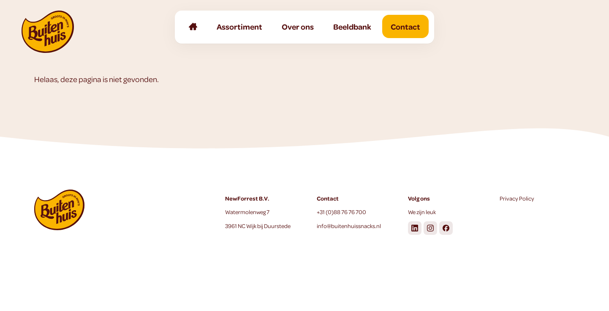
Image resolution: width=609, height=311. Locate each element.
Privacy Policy (517, 198)
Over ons (298, 26)
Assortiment (239, 26)
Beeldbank (352, 26)
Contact (405, 26)
